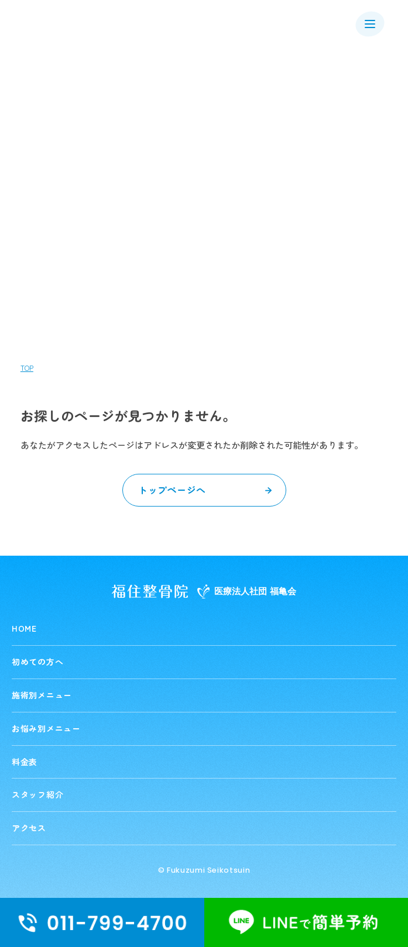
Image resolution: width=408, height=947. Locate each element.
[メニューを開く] (370, 24)
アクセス (29, 828)
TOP (26, 368)
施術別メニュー (42, 695)
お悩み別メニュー (46, 728)
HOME (24, 628)
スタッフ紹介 (37, 794)
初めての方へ (37, 661)
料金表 (24, 761)
